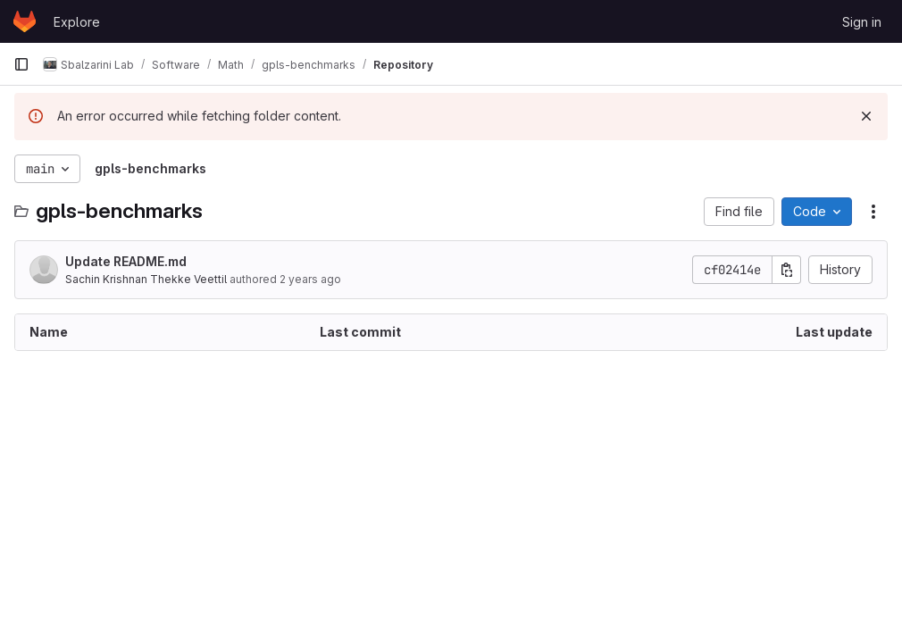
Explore (77, 21)
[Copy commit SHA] (787, 269)
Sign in (861, 21)
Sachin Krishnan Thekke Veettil (146, 279)
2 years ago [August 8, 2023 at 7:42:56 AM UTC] (310, 279)
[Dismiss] (866, 116)
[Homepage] (24, 21)
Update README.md (126, 261)
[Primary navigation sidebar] (21, 64)
